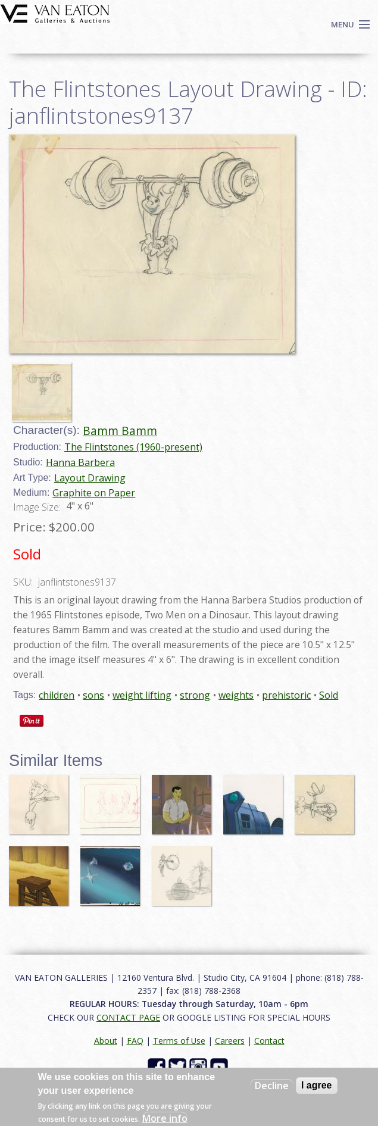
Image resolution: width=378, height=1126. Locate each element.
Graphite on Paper (93, 492)
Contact (269, 1040)
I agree (316, 1085)
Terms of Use (179, 1040)
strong (195, 695)
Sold (328, 695)
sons (93, 695)
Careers (230, 1040)
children (56, 695)
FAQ (135, 1040)
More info (165, 1118)
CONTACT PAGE (128, 1017)
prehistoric (286, 695)
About (105, 1040)
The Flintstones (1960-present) (133, 446)
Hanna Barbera (80, 462)
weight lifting (142, 695)
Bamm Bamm (120, 431)
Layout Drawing (90, 477)
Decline (272, 1085)
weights (236, 695)
